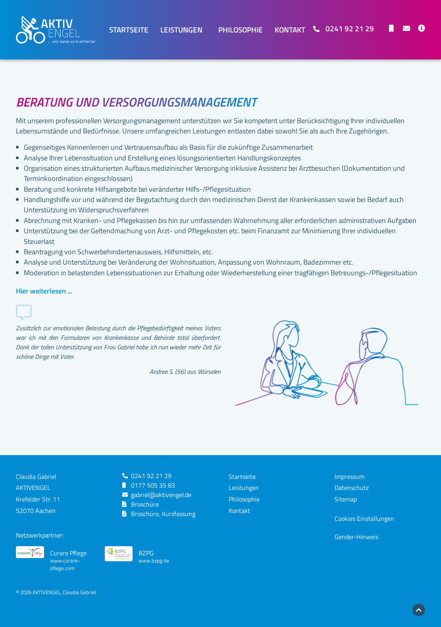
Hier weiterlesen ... (44, 291)
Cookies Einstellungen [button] (364, 518)
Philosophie (240, 29)
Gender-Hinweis (356, 536)
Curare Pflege (68, 553)
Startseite (128, 29)
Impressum (349, 476)
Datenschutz (352, 487)
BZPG (146, 553)
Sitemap (346, 499)
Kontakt (290, 29)
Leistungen (183, 29)
